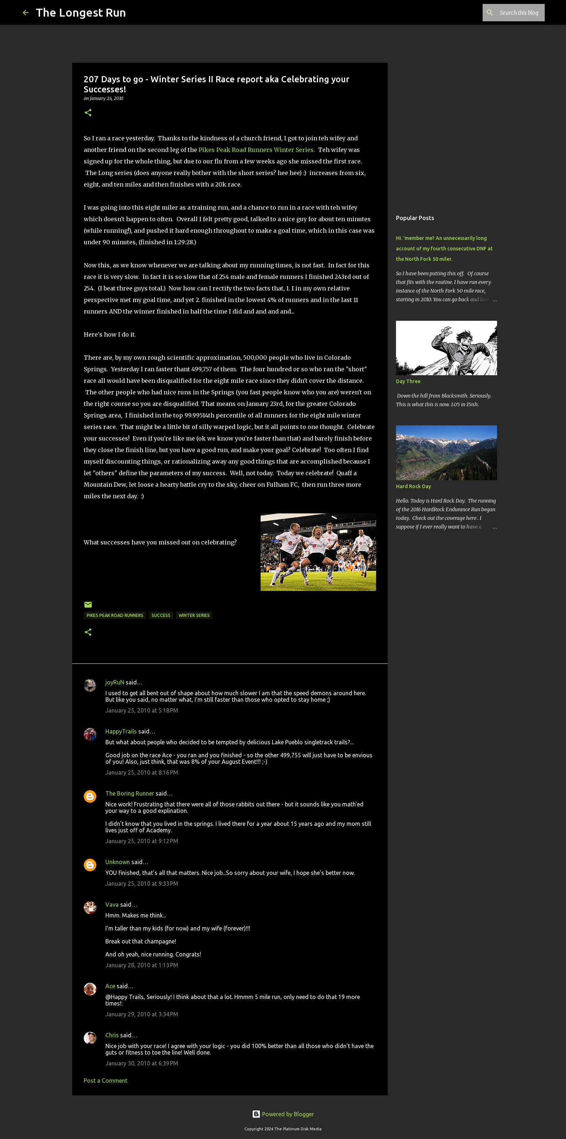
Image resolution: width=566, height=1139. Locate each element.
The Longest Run (81, 12)
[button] (88, 113)
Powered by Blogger (283, 1114)
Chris (112, 1035)
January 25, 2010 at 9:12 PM (141, 841)
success (161, 615)
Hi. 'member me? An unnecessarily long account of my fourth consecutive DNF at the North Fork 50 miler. (444, 248)
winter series (194, 615)
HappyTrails (121, 731)
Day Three (408, 381)
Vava (112, 904)
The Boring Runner (129, 793)
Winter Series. (295, 149)
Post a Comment (105, 1080)
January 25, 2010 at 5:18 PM (141, 710)
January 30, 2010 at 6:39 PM (141, 1063)
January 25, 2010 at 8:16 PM (141, 772)
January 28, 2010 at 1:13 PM (141, 965)
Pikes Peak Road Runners (236, 149)
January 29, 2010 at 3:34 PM (141, 1014)
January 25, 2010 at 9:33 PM (141, 883)
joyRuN (114, 682)
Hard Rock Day (413, 486)
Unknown (117, 862)
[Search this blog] (507, 12)
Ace (110, 986)
